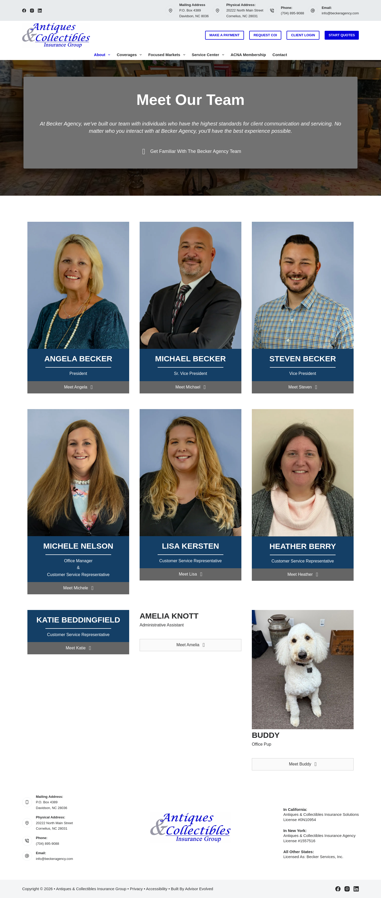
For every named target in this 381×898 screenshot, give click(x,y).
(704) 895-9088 (292, 13)
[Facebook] (24, 11)
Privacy (136, 889)
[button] (78, 387)
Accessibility (157, 889)
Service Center (209, 55)
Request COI (265, 35)
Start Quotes (342, 35)
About (103, 55)
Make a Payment (225, 35)
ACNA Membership (248, 54)
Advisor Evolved (199, 889)
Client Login (303, 35)
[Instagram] (32, 11)
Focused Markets (167, 55)
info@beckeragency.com (340, 13)
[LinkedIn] (40, 11)
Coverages (130, 55)
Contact (279, 54)
